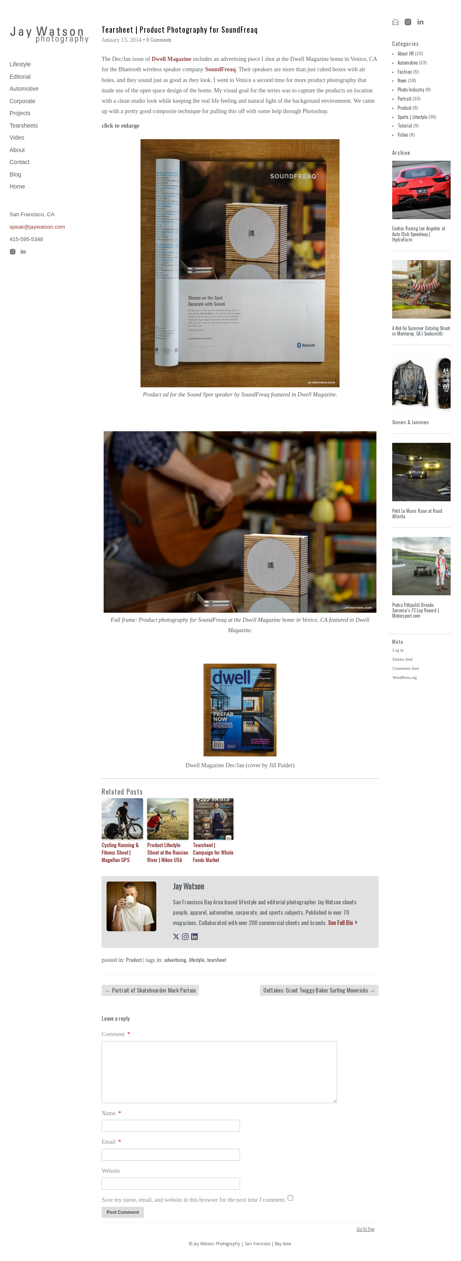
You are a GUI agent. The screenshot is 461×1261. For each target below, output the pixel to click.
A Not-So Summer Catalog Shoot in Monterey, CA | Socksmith (421, 331)
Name (111, 1113)
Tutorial (405, 125)
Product (134, 959)
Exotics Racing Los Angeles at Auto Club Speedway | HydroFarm (418, 234)
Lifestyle (20, 64)
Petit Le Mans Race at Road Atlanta (417, 513)
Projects (20, 113)
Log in (398, 650)
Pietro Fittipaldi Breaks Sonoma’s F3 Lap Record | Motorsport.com (415, 610)
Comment (116, 1034)
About (17, 150)
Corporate (22, 101)
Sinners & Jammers (410, 422)
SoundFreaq (220, 69)
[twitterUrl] (176, 937)
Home (17, 186)
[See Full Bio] (356, 922)
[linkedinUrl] (194, 937)
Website (111, 1171)
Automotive (24, 88)
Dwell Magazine (172, 59)
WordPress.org (405, 677)
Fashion (405, 71)
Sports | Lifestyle (412, 117)
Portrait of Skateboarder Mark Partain (150, 990)
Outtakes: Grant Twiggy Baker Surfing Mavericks (319, 990)
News (402, 80)
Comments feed (406, 668)
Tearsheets (24, 125)
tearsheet (216, 959)
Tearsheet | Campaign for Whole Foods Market (213, 852)
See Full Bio (340, 922)
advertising (175, 959)
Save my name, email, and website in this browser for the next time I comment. (194, 1200)
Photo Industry (411, 89)
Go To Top (365, 1229)
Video (17, 137)
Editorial (20, 76)
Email (111, 1142)
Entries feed (402, 659)
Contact (19, 162)
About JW (406, 53)
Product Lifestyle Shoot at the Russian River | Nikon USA (167, 852)
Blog (15, 174)
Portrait (404, 98)
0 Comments (159, 39)
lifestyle (196, 959)
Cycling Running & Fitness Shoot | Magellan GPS (120, 852)
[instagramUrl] (185, 937)
